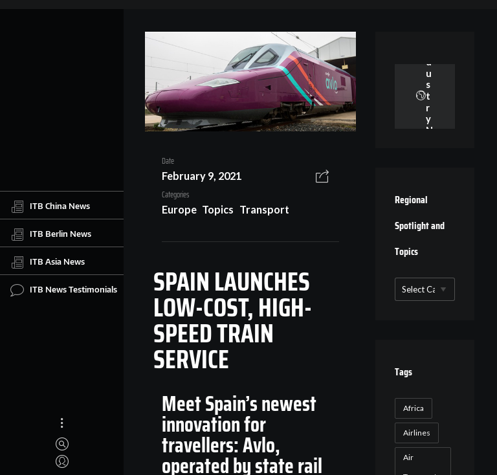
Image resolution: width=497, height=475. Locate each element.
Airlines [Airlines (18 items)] (416, 432)
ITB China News (50, 206)
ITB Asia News (47, 262)
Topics (218, 209)
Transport (264, 209)
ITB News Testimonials (63, 290)
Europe (179, 209)
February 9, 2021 (201, 176)
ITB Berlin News (50, 234)
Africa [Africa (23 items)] (413, 408)
